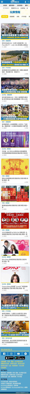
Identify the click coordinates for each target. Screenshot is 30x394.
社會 (10, 365)
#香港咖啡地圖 (16, 383)
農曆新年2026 (15, 8)
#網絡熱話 (4, 389)
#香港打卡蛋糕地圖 (6, 383)
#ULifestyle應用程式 (7, 385)
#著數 (26, 387)
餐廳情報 (15, 365)
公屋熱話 (22, 8)
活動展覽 (12, 16)
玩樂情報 (19, 5)
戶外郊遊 (24, 16)
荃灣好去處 (21, 363)
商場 (18, 16)
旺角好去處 (4, 365)
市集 (8, 361)
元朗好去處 (13, 363)
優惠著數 (11, 5)
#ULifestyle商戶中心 (18, 387)
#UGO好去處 (4, 381)
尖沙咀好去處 (19, 361)
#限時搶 (16, 385)
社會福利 (3, 367)
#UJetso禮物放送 (6, 387)
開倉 (12, 361)
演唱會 (5, 5)
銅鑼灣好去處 (5, 363)
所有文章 (4, 16)
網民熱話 (3, 373)
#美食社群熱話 (13, 381)
